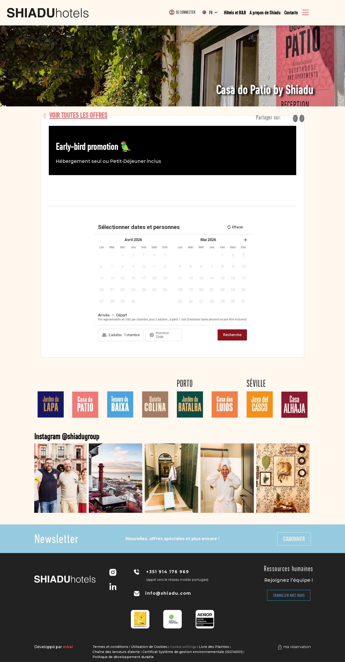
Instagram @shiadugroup (83, 436)
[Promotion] (167, 337)
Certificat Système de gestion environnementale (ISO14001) (192, 652)
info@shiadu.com (168, 593)
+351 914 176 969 (167, 571)
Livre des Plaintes (214, 647)
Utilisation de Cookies (149, 647)
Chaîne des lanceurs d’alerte (116, 652)
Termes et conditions (110, 647)
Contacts (291, 12)
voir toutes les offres (78, 115)
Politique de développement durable (123, 657)
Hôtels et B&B (235, 12)
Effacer (235, 227)
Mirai (68, 647)
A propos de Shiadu (265, 12)
